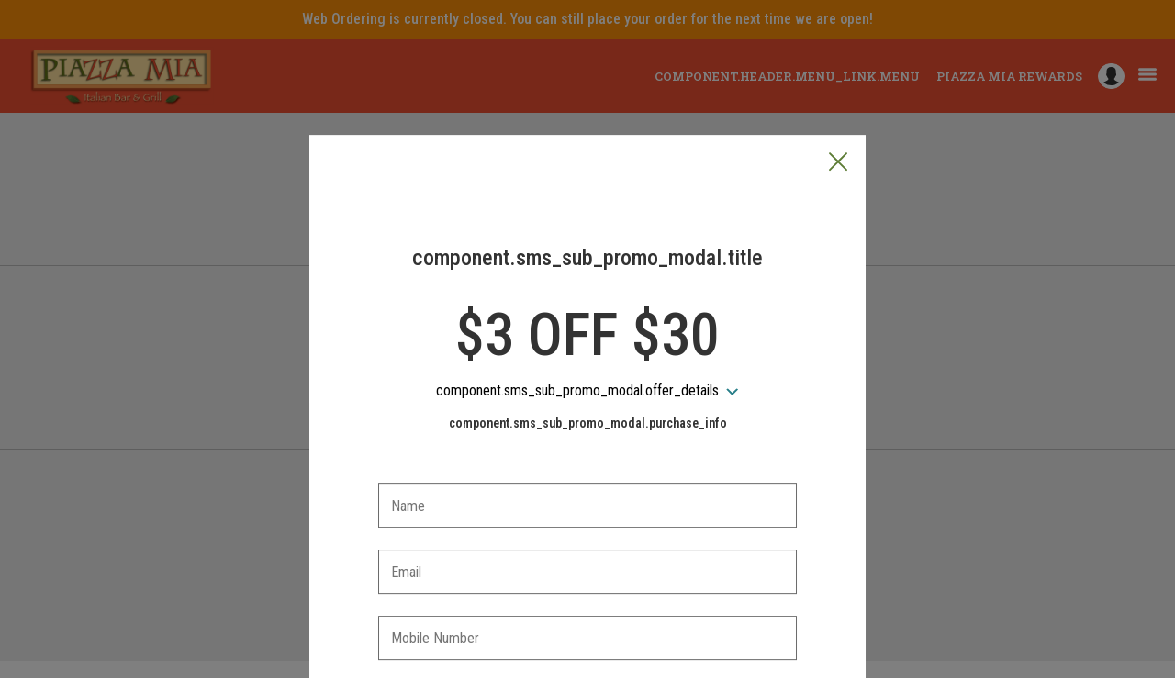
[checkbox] (587, 606)
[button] (838, 77)
